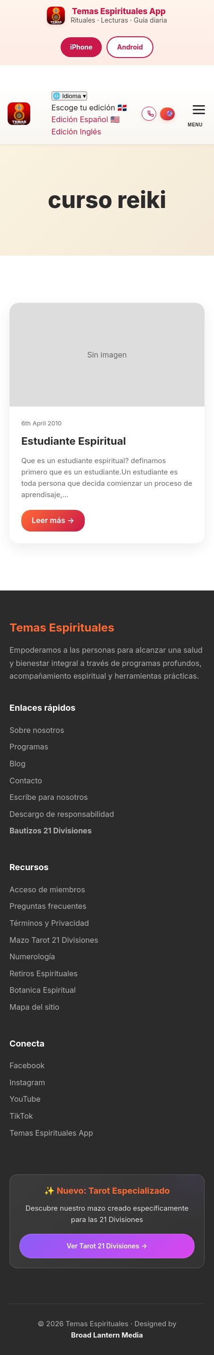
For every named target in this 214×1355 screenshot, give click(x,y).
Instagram (27, 1082)
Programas (28, 746)
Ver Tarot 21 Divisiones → (107, 1246)
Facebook (27, 1065)
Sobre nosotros (36, 730)
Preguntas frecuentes (48, 906)
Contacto (25, 780)
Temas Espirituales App (51, 1133)
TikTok (21, 1116)
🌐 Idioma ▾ (69, 96)
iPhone (81, 47)
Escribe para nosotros (48, 797)
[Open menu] (195, 114)
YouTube (25, 1099)
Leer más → (53, 520)
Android (130, 47)
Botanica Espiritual (42, 990)
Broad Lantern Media (107, 1334)
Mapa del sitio (34, 1007)
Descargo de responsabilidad (61, 814)
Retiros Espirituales (43, 973)
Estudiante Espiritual (73, 441)
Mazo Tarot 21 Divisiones (53, 940)
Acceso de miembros (47, 889)
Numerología (32, 956)
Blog (17, 763)
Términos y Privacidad (49, 923)
